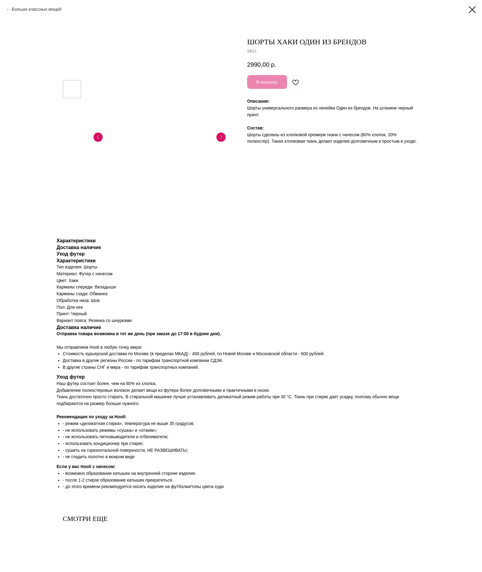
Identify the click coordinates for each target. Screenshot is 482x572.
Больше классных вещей (36, 9)
